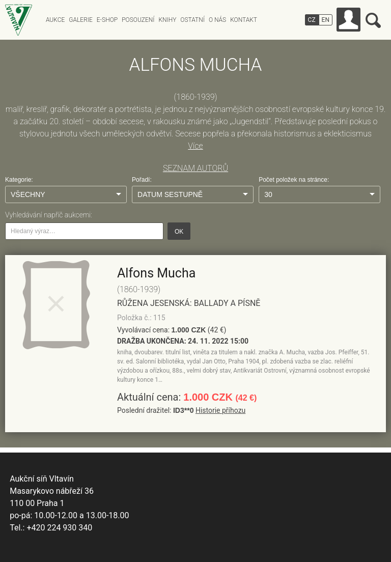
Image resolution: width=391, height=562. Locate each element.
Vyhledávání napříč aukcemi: (48, 215)
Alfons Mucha (156, 273)
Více (195, 146)
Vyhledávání (373, 20)
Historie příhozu (220, 410)
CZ (312, 19)
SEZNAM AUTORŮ (195, 168)
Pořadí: (142, 179)
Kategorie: (19, 179)
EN (325, 19)
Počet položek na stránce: (294, 179)
